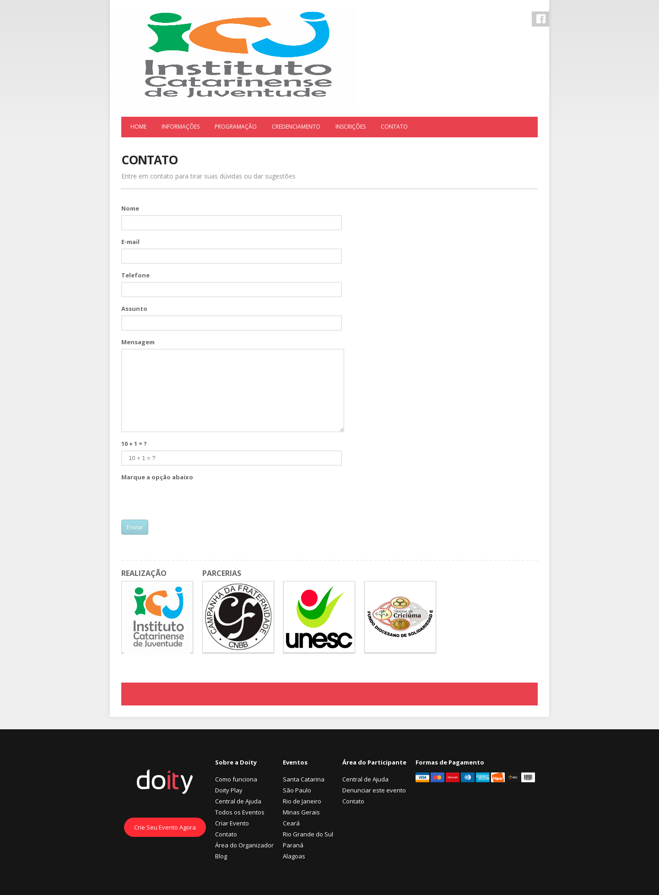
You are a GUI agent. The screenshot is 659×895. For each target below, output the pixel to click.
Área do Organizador (244, 845)
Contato (394, 126)
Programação (236, 126)
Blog (221, 856)
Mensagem (138, 342)
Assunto (134, 308)
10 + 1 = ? (134, 443)
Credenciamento (296, 126)
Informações (181, 126)
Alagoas (294, 856)
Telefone (135, 275)
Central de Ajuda (238, 801)
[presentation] (190, 502)
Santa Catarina (303, 779)
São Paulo (297, 790)
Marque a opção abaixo (157, 477)
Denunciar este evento (374, 790)
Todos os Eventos (240, 812)
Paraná (293, 845)
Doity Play (229, 790)
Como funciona (236, 779)
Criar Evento (232, 823)
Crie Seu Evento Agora (165, 827)
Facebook (541, 19)
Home (138, 126)
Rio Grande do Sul (308, 834)
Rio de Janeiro (302, 801)
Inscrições (350, 126)
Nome (130, 208)
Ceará (291, 823)
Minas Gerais (301, 812)
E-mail (130, 242)
